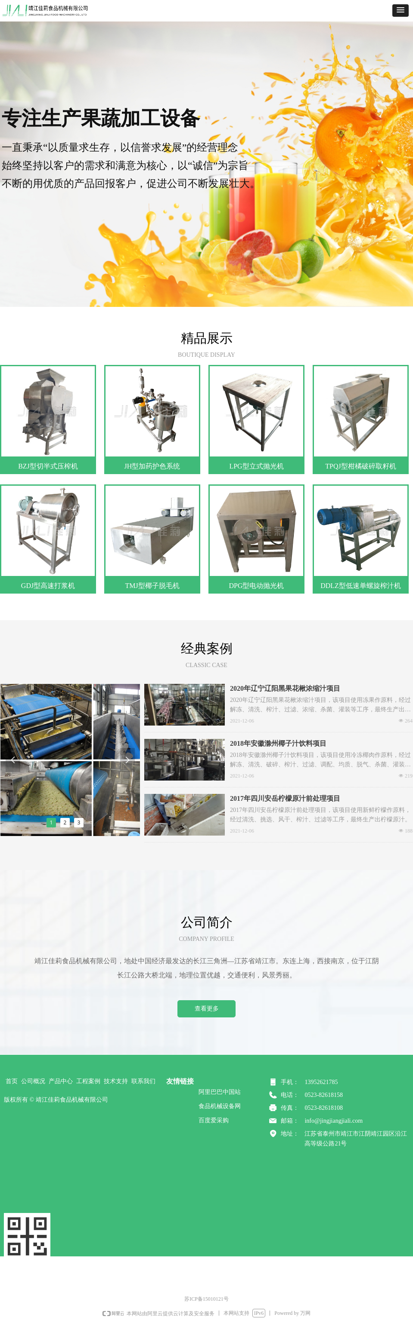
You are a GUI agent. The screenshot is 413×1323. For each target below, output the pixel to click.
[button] (400, 10)
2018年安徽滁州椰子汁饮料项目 (278, 743)
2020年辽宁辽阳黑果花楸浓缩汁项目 (285, 688)
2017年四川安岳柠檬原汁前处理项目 (285, 798)
